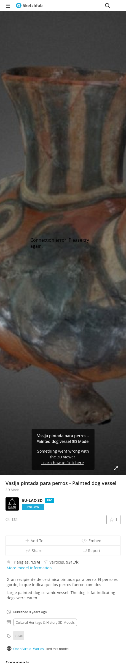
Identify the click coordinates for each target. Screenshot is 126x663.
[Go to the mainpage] (29, 5)
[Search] (107, 5)
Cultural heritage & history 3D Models (45, 622)
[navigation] (8, 5)
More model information (29, 567)
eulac (19, 635)
